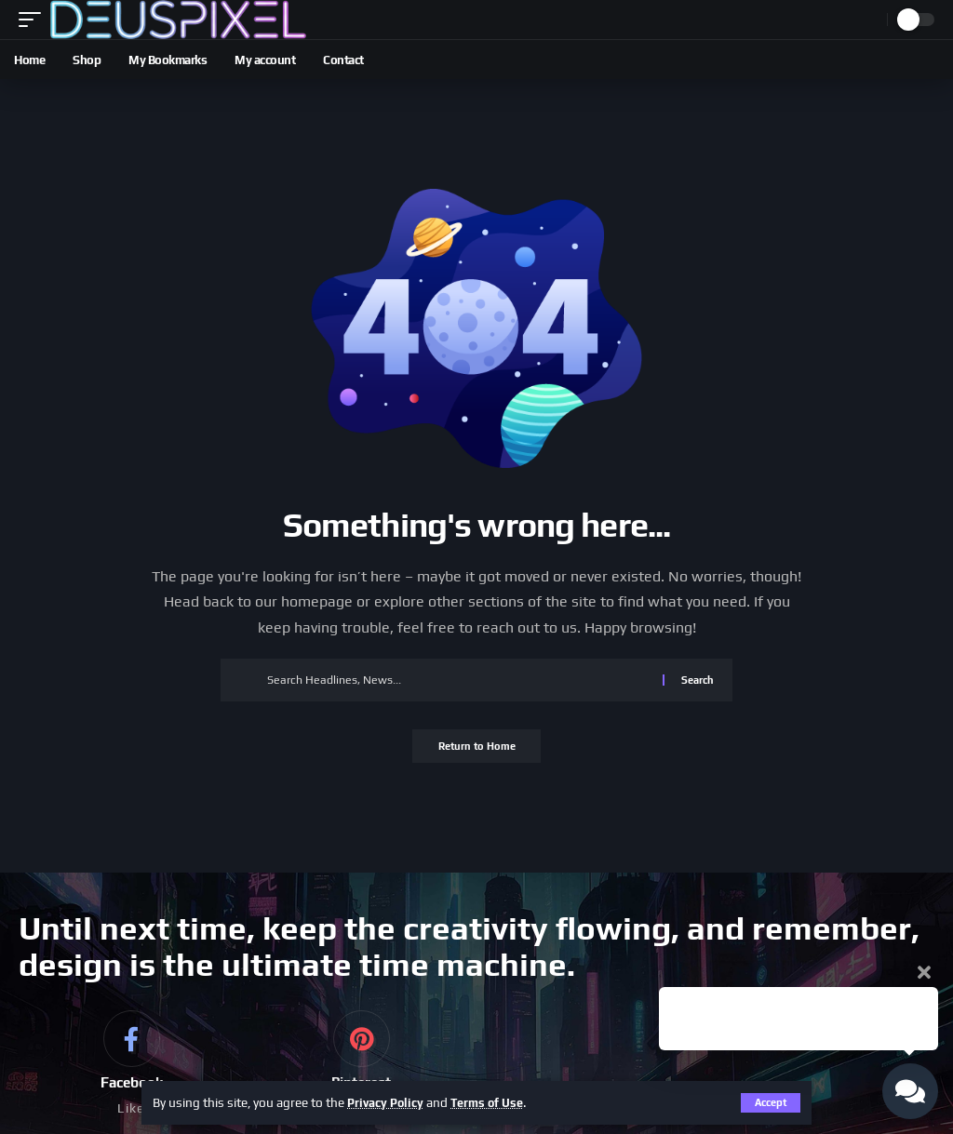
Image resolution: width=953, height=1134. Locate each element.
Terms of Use (496, 1102)
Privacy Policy (388, 1102)
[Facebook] (131, 1066)
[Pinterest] (361, 1066)
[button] (34, 19)
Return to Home (477, 748)
